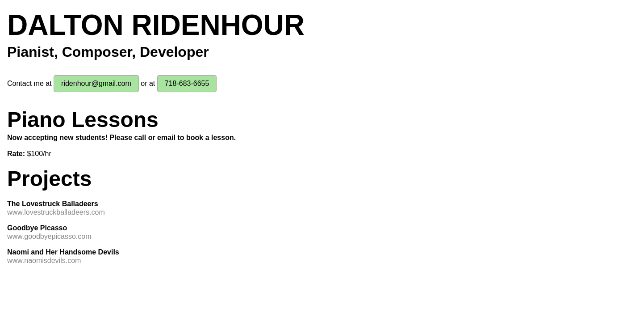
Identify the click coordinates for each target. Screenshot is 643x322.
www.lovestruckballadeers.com (56, 212)
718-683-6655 (187, 83)
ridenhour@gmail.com (96, 83)
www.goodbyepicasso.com (49, 236)
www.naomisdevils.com (44, 260)
